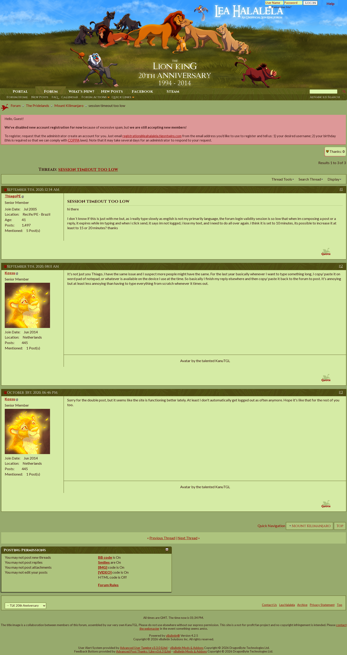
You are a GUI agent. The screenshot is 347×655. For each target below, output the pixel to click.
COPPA (73, 140)
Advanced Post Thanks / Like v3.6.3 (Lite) (143, 651)
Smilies (104, 562)
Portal (20, 91)
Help (331, 3)
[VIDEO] (105, 572)
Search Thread (310, 179)
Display (333, 179)
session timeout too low (88, 169)
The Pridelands (37, 105)
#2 (341, 266)
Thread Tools (281, 179)
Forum (51, 91)
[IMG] (102, 567)
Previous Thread (162, 538)
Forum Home (17, 97)
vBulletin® (173, 635)
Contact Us (269, 605)
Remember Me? (279, 7)
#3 (341, 392)
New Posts (39, 97)
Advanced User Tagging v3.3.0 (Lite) (144, 648)
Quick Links (121, 97)
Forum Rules (108, 585)
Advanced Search (325, 97)
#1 (341, 189)
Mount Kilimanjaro (69, 105)
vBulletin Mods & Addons (186, 648)
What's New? (81, 91)
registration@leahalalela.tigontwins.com (152, 136)
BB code (105, 557)
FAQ (55, 97)
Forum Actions (94, 97)
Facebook (142, 91)
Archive (302, 605)
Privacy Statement (322, 605)
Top (339, 525)
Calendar (69, 97)
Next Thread (187, 538)
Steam (173, 91)
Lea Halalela (287, 605)
